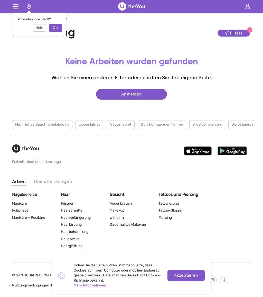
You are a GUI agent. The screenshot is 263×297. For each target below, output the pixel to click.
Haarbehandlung (74, 232)
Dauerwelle (70, 239)
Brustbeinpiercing (207, 124)
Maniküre (19, 203)
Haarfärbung (71, 224)
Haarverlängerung (76, 217)
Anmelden (131, 93)
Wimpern (117, 217)
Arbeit (19, 181)
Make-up (117, 210)
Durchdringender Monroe (162, 124)
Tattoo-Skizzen (170, 210)
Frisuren (67, 203)
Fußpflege (20, 210)
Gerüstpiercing (244, 124)
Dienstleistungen (53, 181)
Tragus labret (120, 124)
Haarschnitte (71, 210)
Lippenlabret (89, 124)
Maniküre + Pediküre (28, 217)
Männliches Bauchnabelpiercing (42, 124)
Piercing (165, 217)
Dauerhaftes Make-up (128, 224)
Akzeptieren (186, 275)
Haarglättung (71, 246)
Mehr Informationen (90, 285)
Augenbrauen (121, 203)
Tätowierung (168, 203)
